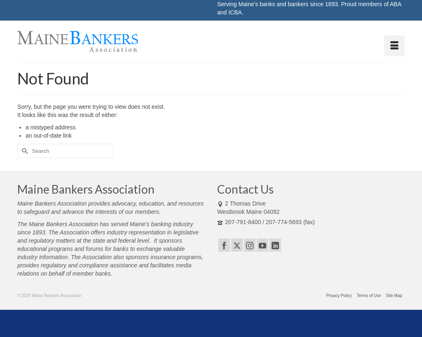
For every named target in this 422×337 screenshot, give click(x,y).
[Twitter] (237, 245)
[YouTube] (262, 245)
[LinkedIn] (275, 245)
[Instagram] (250, 245)
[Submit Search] (23, 151)
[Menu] (394, 45)
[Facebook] (224, 245)
